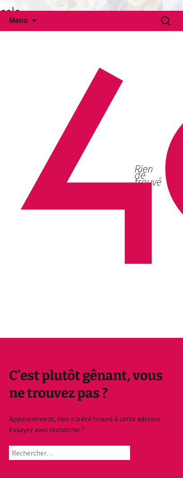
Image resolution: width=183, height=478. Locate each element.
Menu (18, 20)
